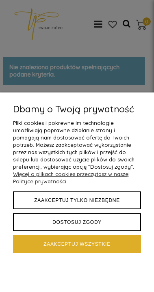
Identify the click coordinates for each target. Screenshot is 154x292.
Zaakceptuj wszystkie (77, 244)
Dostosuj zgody (77, 222)
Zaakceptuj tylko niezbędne (77, 200)
